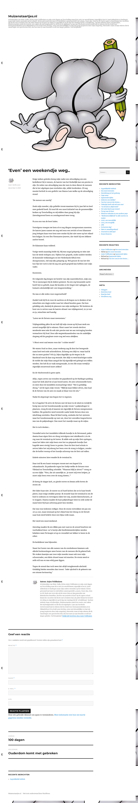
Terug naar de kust (107, 211)
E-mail (11, 689)
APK (102, 225)
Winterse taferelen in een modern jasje (114, 214)
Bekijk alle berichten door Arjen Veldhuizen (77, 616)
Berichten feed (106, 292)
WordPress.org (106, 296)
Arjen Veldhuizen (14, 185)
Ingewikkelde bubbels (17, 779)
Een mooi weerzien (107, 191)
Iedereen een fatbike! (108, 200)
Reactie (12, 645)
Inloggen (104, 290)
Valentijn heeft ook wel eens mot (112, 204)
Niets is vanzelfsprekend (109, 229)
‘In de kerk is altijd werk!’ (110, 207)
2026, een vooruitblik (108, 220)
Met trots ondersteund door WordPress (36, 793)
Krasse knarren (106, 234)
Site (10, 699)
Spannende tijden (107, 198)
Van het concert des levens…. (111, 202)
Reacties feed (105, 294)
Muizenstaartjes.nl (22, 16)
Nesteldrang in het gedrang (110, 193)
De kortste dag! (106, 227)
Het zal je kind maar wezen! (110, 209)
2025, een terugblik (107, 223)
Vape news (104, 195)
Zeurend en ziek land (108, 232)
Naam (11, 678)
